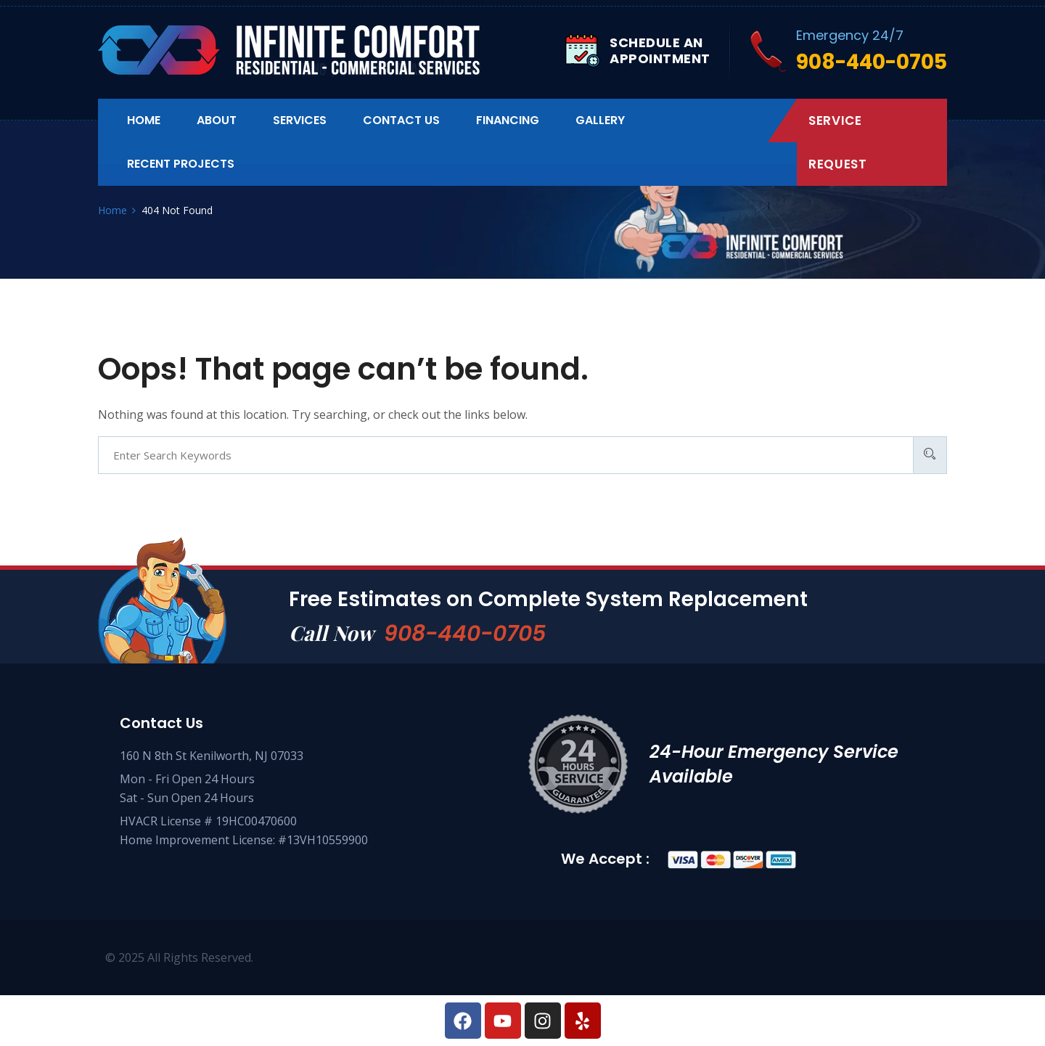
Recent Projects (180, 163)
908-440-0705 (465, 633)
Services (300, 120)
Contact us (401, 120)
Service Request (837, 142)
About (217, 120)
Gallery (600, 120)
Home (143, 120)
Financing (507, 120)
